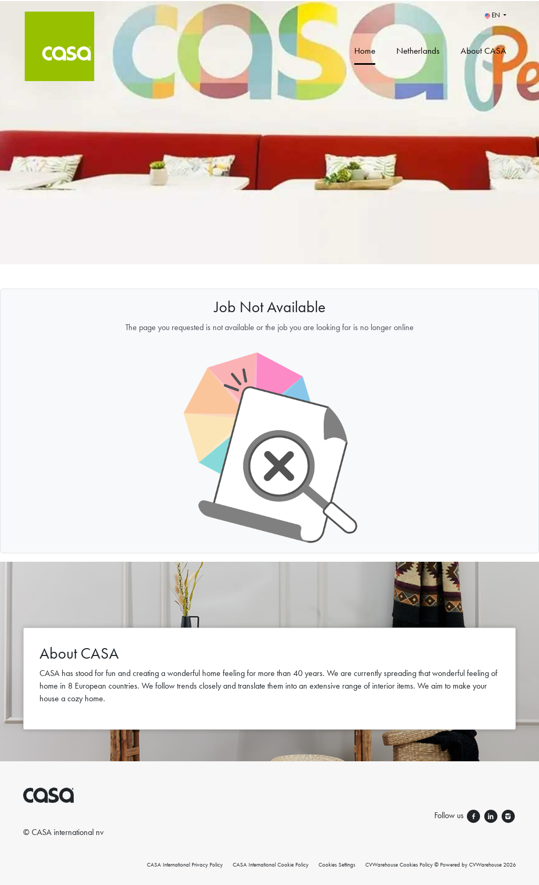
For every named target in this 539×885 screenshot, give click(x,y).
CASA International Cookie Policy (270, 864)
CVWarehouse (485, 864)
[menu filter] (269, 0)
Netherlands (418, 50)
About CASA (483, 50)
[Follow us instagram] (508, 815)
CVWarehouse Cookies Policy (399, 864)
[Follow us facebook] (474, 815)
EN (493, 15)
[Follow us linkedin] (492, 815)
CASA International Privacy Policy (185, 864)
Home (364, 50)
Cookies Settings (336, 864)
